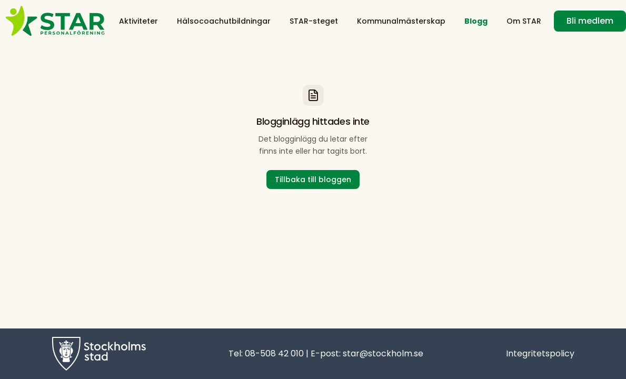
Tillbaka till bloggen (313, 179)
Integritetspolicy (540, 353)
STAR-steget (314, 21)
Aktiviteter (138, 21)
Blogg (476, 21)
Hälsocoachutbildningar (224, 21)
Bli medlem (590, 21)
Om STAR (523, 21)
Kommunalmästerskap (401, 21)
